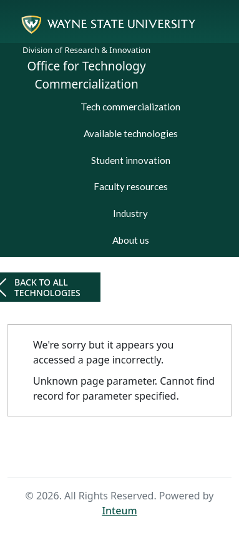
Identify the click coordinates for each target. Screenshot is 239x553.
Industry (130, 213)
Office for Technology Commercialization (86, 75)
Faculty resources (131, 186)
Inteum (119, 510)
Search (139, 454)
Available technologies (131, 133)
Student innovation (130, 160)
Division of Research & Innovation (86, 49)
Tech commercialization (130, 106)
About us (130, 240)
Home (98, 454)
